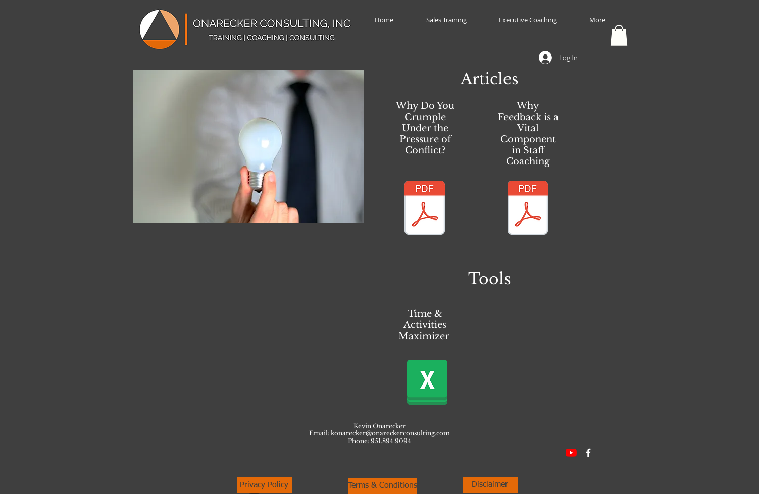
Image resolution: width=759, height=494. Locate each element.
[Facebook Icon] (588, 452)
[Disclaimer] (490, 485)
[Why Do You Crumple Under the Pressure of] (424, 209)
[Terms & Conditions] (382, 486)
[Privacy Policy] (264, 485)
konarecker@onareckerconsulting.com (390, 433)
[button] (619, 35)
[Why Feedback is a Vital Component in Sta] (527, 209)
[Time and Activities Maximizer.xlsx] (427, 381)
